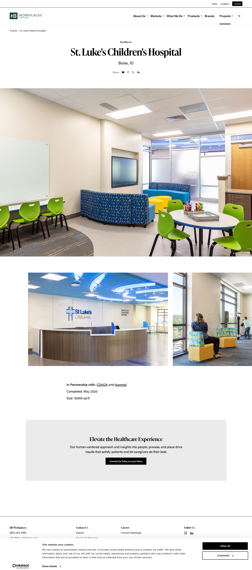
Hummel (121, 384)
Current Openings (131, 532)
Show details (49, 563)
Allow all (225, 543)
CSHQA (102, 384)
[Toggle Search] (239, 16)
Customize (225, 552)
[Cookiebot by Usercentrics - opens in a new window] (21, 563)
